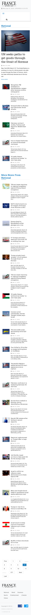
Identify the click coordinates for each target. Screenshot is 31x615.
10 (18, 568)
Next (20, 572)
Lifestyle (24, 595)
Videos (6, 598)
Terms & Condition (6, 609)
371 (12, 572)
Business (20, 592)
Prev (5, 561)
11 (26, 568)
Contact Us (6, 611)
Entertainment (14, 595)
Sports (6, 595)
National (6, 592)
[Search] (17, 16)
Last (5, 576)
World (13, 592)
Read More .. (5, 79)
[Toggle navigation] (3, 13)
